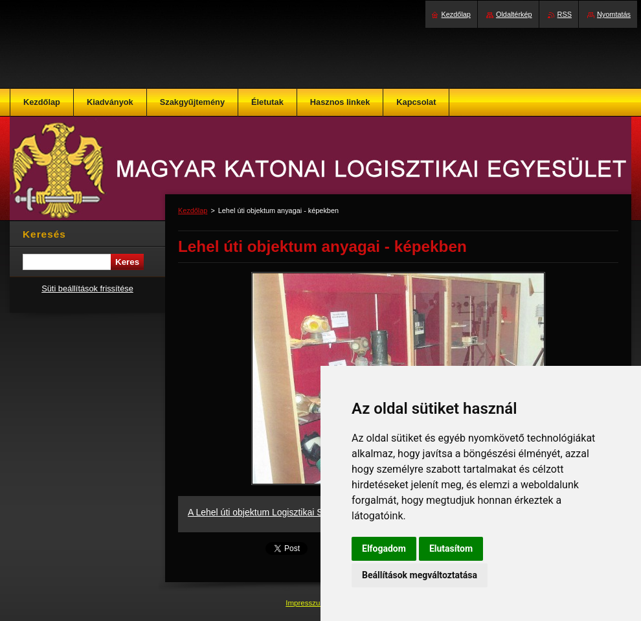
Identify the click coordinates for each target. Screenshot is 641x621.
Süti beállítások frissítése (87, 288)
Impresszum (307, 603)
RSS (564, 14)
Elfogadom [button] (384, 548)
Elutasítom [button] (451, 548)
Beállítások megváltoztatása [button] (419, 575)
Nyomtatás (614, 14)
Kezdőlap (192, 210)
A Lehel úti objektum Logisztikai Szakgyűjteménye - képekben (312, 512)
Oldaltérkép (514, 14)
